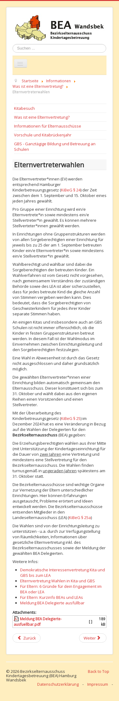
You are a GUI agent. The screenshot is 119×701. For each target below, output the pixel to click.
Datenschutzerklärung (58, 684)
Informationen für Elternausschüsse (47, 126)
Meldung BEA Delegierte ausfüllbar (52, 603)
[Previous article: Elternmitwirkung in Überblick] (27, 638)
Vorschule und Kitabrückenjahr (42, 135)
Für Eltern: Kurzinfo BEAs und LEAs (51, 597)
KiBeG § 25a (80, 517)
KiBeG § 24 (71, 190)
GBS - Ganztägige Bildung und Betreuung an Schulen (55, 146)
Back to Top (98, 671)
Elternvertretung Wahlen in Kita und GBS (57, 581)
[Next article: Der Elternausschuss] (92, 638)
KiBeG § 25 (71, 418)
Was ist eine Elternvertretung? (42, 117)
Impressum (97, 684)
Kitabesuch (24, 108)
